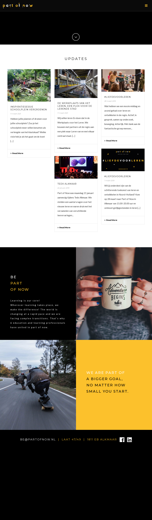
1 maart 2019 (109, 181)
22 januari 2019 (63, 188)
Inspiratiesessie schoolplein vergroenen (28, 108)
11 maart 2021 (15, 114)
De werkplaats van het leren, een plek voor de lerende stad (74, 106)
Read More (16, 153)
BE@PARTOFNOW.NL (38, 439)
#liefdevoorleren (117, 97)
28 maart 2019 (110, 101)
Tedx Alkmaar (67, 183)
